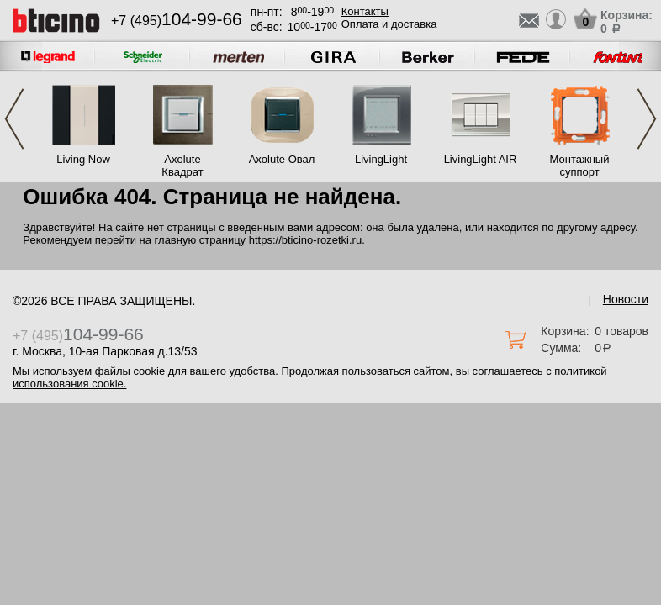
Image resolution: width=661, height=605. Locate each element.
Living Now (83, 159)
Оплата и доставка (389, 24)
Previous (14, 119)
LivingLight (381, 159)
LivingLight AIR (480, 159)
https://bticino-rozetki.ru (305, 240)
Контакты (365, 11)
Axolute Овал (282, 159)
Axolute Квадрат (182, 165)
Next (647, 119)
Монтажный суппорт (580, 165)
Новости (625, 299)
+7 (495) (176, 20)
